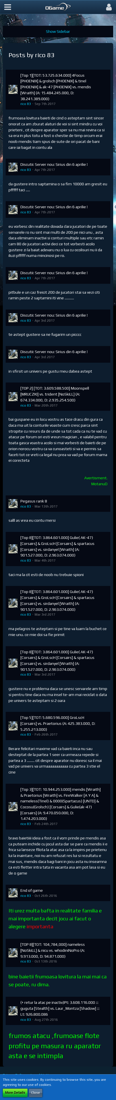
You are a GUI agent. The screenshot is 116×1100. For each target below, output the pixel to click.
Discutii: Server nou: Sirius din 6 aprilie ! (54, 164)
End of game (31, 890)
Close (35, 1093)
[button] (7, 7)
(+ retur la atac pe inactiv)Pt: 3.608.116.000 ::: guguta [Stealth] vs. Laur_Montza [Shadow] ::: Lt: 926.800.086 (60, 1008)
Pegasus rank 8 (33, 501)
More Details (15, 1093)
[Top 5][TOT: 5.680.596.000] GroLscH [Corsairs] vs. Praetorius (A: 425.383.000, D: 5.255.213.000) (57, 723)
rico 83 (25, 104)
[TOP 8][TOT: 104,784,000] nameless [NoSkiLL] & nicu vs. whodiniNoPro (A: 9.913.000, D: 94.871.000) (52, 950)
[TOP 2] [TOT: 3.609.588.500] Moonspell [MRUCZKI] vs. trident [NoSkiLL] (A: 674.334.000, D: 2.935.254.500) (54, 394)
